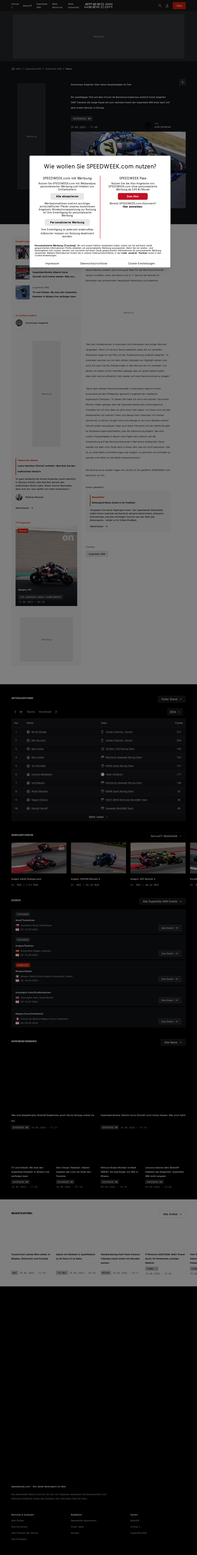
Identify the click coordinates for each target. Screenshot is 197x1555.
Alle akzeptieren (67, 196)
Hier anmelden (132, 206)
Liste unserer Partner (134, 253)
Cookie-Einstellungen (141, 263)
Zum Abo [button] (133, 196)
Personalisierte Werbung (67, 222)
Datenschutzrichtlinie (93, 263)
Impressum (52, 263)
